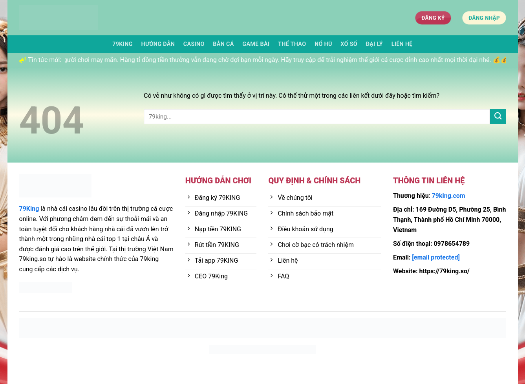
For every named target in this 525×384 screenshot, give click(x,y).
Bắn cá (223, 44)
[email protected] (435, 257)
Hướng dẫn (158, 44)
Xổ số (348, 44)
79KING (122, 44)
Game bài (255, 44)
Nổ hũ (323, 44)
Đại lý (374, 44)
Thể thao (292, 44)
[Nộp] (498, 116)
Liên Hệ (402, 44)
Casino (194, 44)
